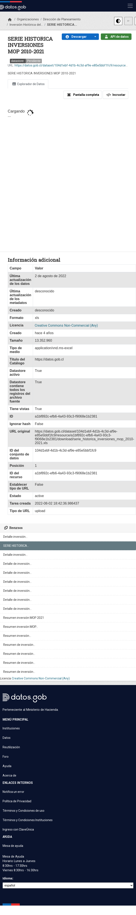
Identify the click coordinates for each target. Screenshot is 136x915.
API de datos (116, 36)
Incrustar (115, 94)
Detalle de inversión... (17, 563)
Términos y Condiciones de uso (23, 810)
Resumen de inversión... (19, 644)
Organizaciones (28, 19)
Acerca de (9, 775)
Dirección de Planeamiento (62, 19)
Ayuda (7, 766)
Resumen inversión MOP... (20, 626)
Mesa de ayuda (13, 845)
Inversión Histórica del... (26, 25)
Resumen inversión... (17, 635)
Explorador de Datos (28, 84)
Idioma (7, 878)
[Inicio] (10, 20)
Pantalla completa (82, 94)
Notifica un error (13, 791)
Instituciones (11, 728)
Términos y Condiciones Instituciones (28, 820)
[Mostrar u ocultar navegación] (130, 6)
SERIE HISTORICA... (62, 25)
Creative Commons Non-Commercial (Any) (41, 678)
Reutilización (11, 747)
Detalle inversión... (15, 536)
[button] (94, 36)
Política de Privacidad (17, 801)
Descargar (76, 36)
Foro (6, 756)
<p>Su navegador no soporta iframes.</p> (68, 176)
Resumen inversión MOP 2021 (23, 617)
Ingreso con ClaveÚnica (18, 829)
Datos (7, 737)
